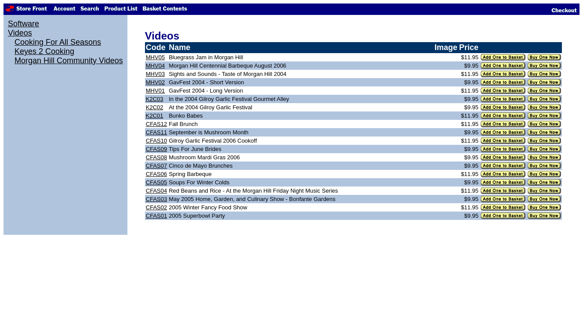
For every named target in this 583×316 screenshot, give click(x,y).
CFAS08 (156, 157)
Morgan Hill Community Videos (68, 60)
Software (23, 23)
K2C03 (154, 99)
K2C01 (154, 115)
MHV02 (155, 82)
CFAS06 (156, 174)
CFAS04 (156, 190)
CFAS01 (156, 215)
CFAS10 (156, 140)
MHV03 (155, 74)
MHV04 (155, 65)
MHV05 (155, 57)
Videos (20, 33)
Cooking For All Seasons (57, 42)
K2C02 (154, 107)
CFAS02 (156, 207)
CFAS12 (156, 124)
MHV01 (155, 90)
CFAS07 (156, 165)
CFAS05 (156, 182)
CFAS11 (156, 132)
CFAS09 (156, 149)
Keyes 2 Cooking (44, 51)
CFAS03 (156, 199)
